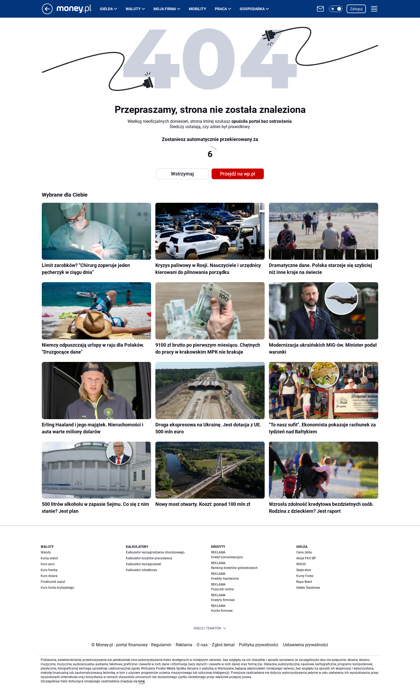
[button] (335, 9)
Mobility (197, 9)
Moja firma (164, 9)
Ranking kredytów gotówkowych (234, 568)
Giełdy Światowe (308, 588)
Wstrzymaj (182, 174)
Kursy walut (49, 558)
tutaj (141, 681)
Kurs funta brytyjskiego (57, 588)
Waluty (133, 9)
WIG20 (301, 564)
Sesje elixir (303, 570)
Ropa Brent (304, 582)
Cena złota (304, 552)
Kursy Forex (304, 576)
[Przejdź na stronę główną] (47, 12)
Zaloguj (356, 9)
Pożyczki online (222, 589)
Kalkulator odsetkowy (141, 570)
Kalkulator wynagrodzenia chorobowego (155, 552)
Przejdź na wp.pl (237, 174)
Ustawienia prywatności (304, 644)
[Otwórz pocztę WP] (320, 9)
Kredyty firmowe (223, 600)
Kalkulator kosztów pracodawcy (149, 558)
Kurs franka (49, 570)
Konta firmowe (221, 611)
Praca (221, 9)
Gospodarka (252, 9)
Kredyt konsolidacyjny (227, 557)
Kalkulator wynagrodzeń (143, 564)
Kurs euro (48, 564)
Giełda (106, 9)
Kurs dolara (49, 576)
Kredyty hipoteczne (225, 578)
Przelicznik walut (53, 582)
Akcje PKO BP (306, 558)
